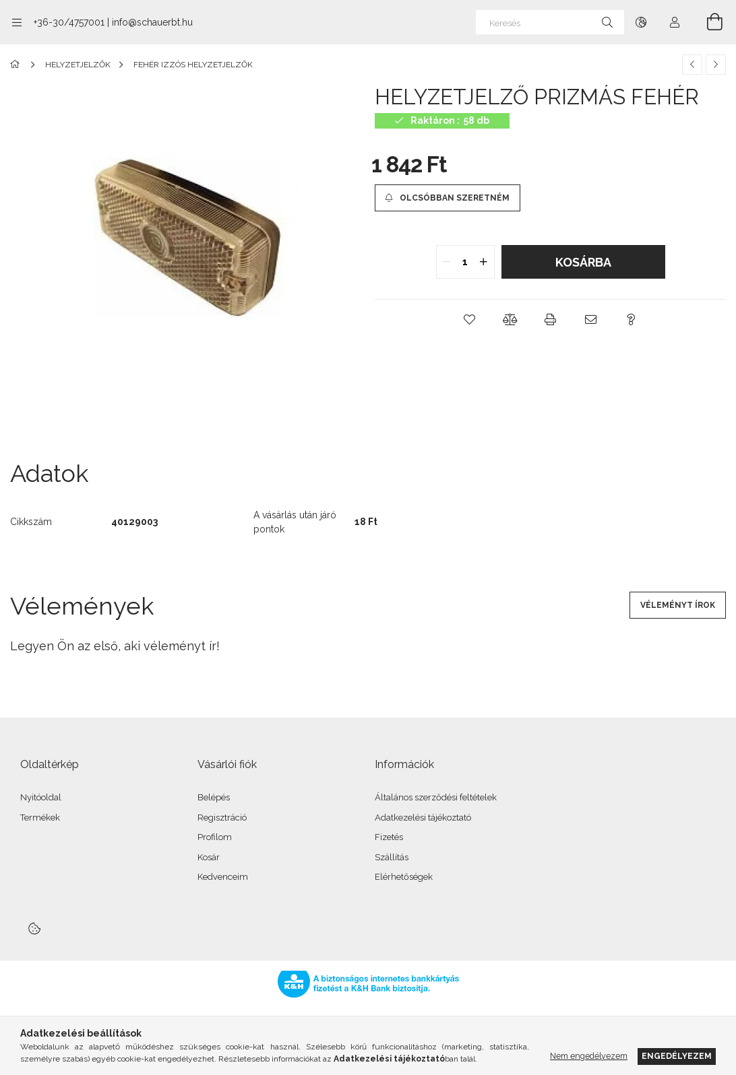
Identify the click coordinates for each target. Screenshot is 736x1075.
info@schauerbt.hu (152, 22)
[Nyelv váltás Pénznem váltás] (641, 22)
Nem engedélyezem (588, 1056)
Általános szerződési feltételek (436, 797)
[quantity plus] (484, 262)
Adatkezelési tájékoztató (423, 817)
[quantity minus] (447, 262)
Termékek (40, 817)
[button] (469, 320)
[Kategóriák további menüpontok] (17, 22)
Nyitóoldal (40, 797)
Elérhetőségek (404, 877)
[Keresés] (550, 22)
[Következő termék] (716, 65)
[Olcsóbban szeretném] (447, 197)
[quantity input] (465, 262)
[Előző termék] (692, 65)
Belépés (213, 797)
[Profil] (675, 22)
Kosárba (583, 262)
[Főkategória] (17, 64)
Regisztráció (222, 817)
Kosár (208, 857)
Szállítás (391, 857)
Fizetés (389, 837)
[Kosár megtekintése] (707, 22)
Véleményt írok (677, 605)
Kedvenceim (222, 877)
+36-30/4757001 (69, 22)
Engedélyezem (677, 1056)
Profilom (214, 837)
